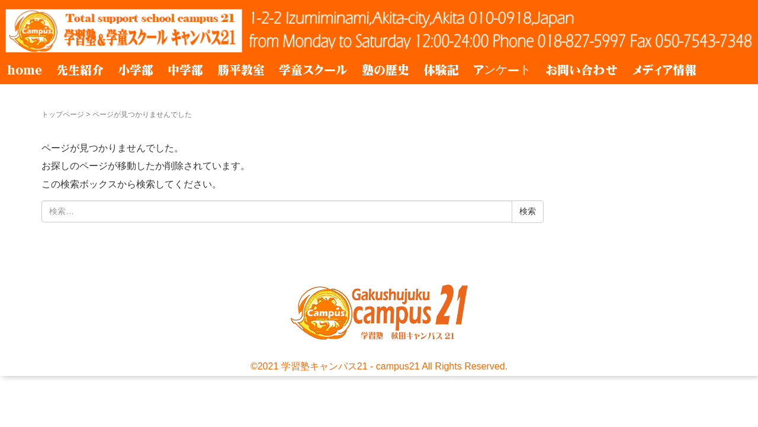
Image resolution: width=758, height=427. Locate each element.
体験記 (441, 70)
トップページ (62, 114)
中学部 (185, 70)
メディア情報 (664, 70)
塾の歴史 (385, 70)
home (24, 70)
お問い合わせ (581, 70)
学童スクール (313, 70)
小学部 (135, 70)
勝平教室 (241, 70)
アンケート (502, 70)
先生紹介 (80, 70)
